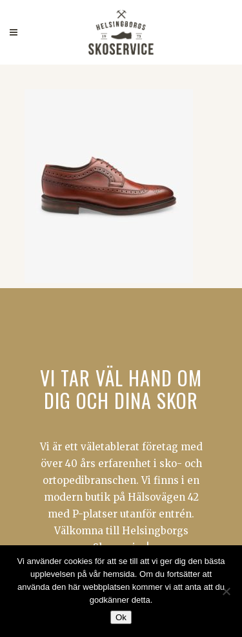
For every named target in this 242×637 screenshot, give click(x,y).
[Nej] (225, 591)
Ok (121, 617)
